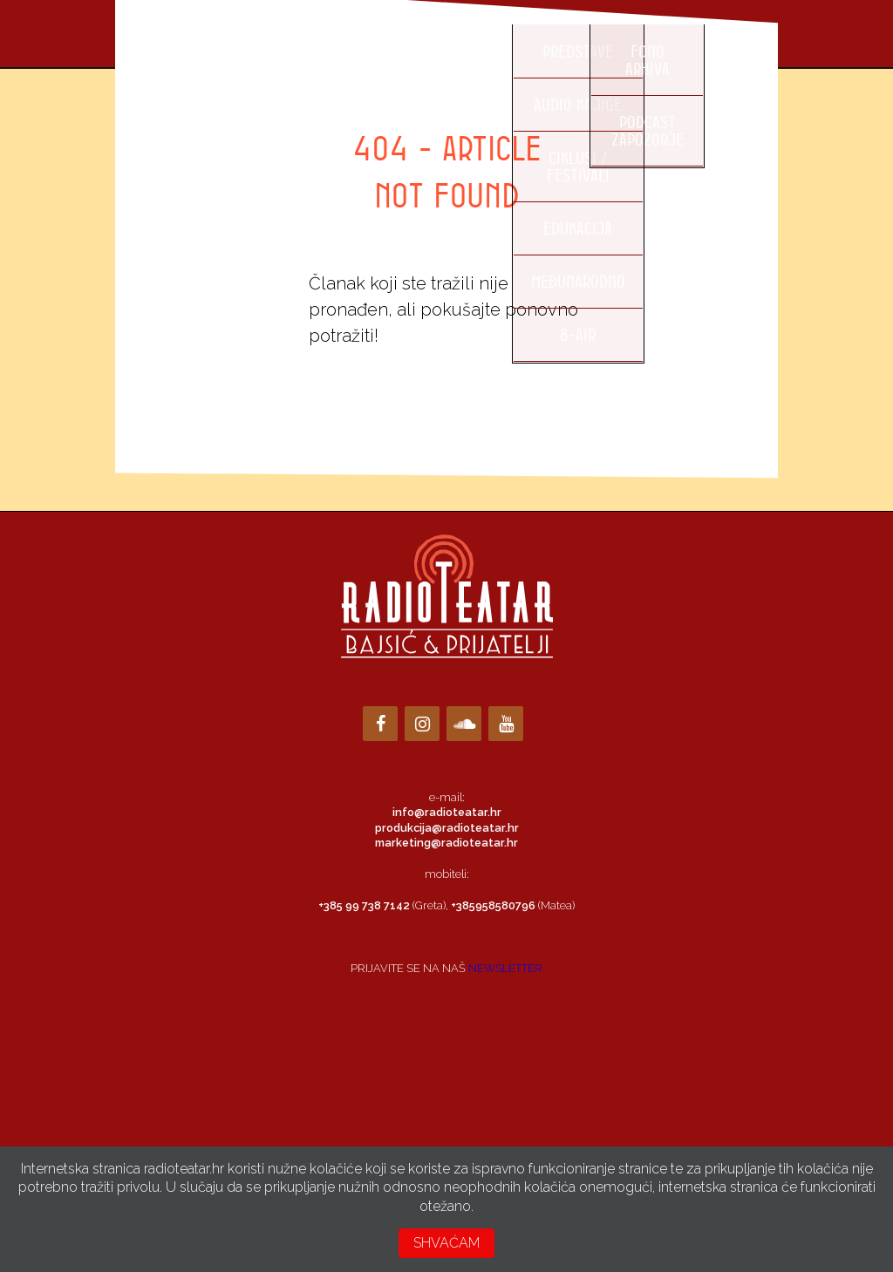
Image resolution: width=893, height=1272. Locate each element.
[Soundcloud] (463, 723)
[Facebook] (380, 723)
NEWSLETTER (505, 968)
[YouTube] (505, 723)
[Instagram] (422, 723)
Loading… (446, 1058)
